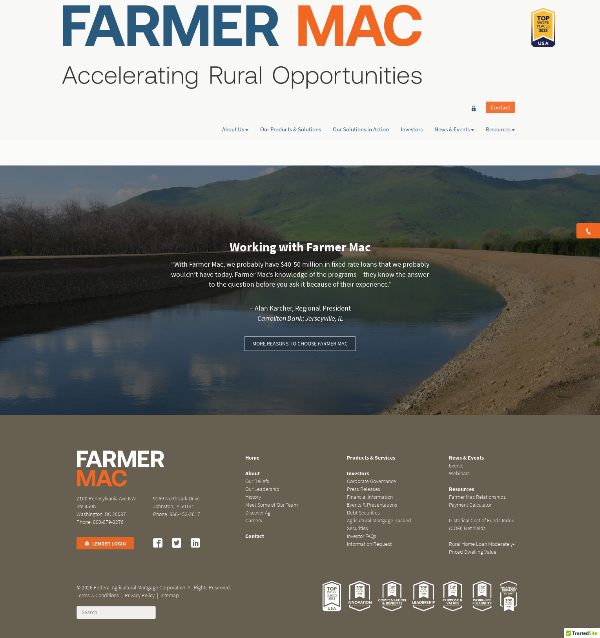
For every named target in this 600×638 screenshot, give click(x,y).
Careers (253, 520)
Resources (500, 34)
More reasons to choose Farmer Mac (300, 343)
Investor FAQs (361, 536)
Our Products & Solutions (290, 34)
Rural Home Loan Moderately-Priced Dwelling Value (481, 548)
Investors (412, 34)
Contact (500, 20)
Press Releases (363, 489)
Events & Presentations (372, 505)
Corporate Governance (371, 481)
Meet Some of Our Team (271, 505)
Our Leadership (262, 489)
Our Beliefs (257, 481)
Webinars (459, 473)
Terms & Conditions (98, 595)
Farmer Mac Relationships (477, 497)
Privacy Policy (140, 595)
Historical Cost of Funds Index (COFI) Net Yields (481, 524)
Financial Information (370, 497)
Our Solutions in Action (361, 34)
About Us (235, 34)
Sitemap (169, 595)
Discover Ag (257, 512)
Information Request (369, 544)
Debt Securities (363, 512)
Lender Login (105, 543)
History (253, 497)
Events (456, 465)
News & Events (454, 34)
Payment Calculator (470, 505)
